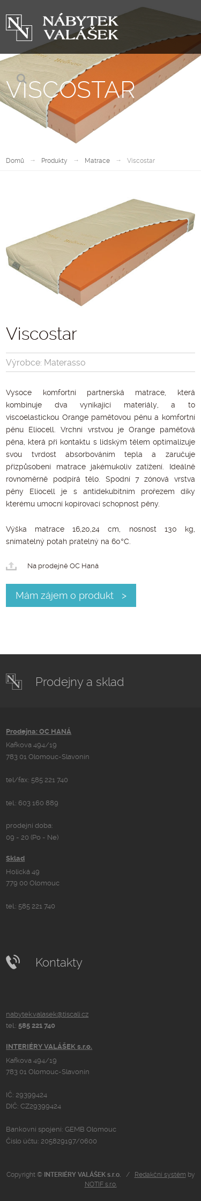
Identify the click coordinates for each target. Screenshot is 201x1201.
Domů (15, 161)
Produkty (54, 161)
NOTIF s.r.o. (101, 1184)
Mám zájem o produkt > (71, 595)
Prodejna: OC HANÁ (38, 731)
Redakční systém (160, 1174)
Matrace (97, 161)
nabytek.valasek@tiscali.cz (47, 1014)
